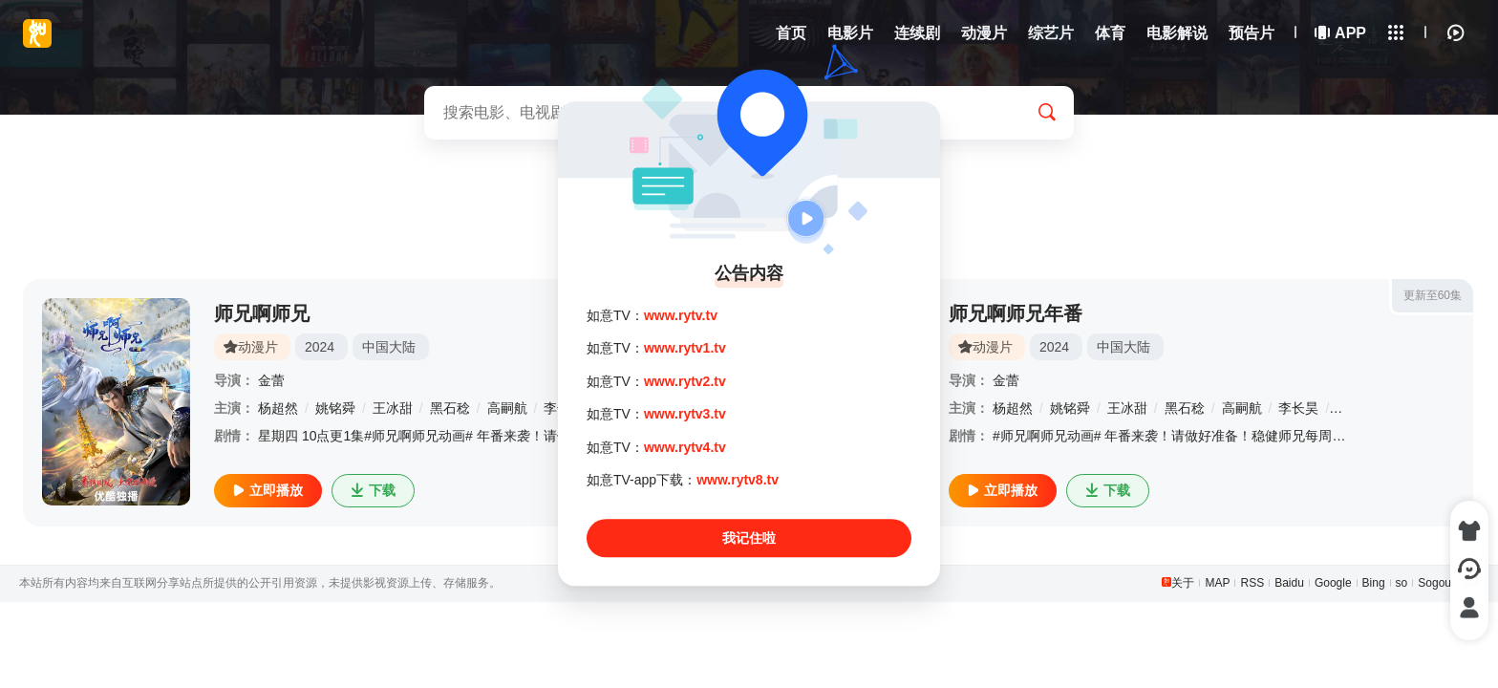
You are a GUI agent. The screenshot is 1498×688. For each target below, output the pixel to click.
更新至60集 (1432, 295)
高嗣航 (507, 408)
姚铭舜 (335, 408)
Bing (1373, 583)
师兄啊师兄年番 (1015, 313)
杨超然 (278, 408)
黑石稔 (450, 408)
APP (1341, 33)
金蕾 (271, 380)
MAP (1217, 583)
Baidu (1289, 583)
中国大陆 (389, 347)
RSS (1252, 583)
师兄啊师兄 (262, 313)
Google (1333, 583)
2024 (319, 347)
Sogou (1434, 583)
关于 (1182, 583)
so (1402, 583)
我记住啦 (749, 539)
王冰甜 (393, 408)
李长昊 (1298, 408)
